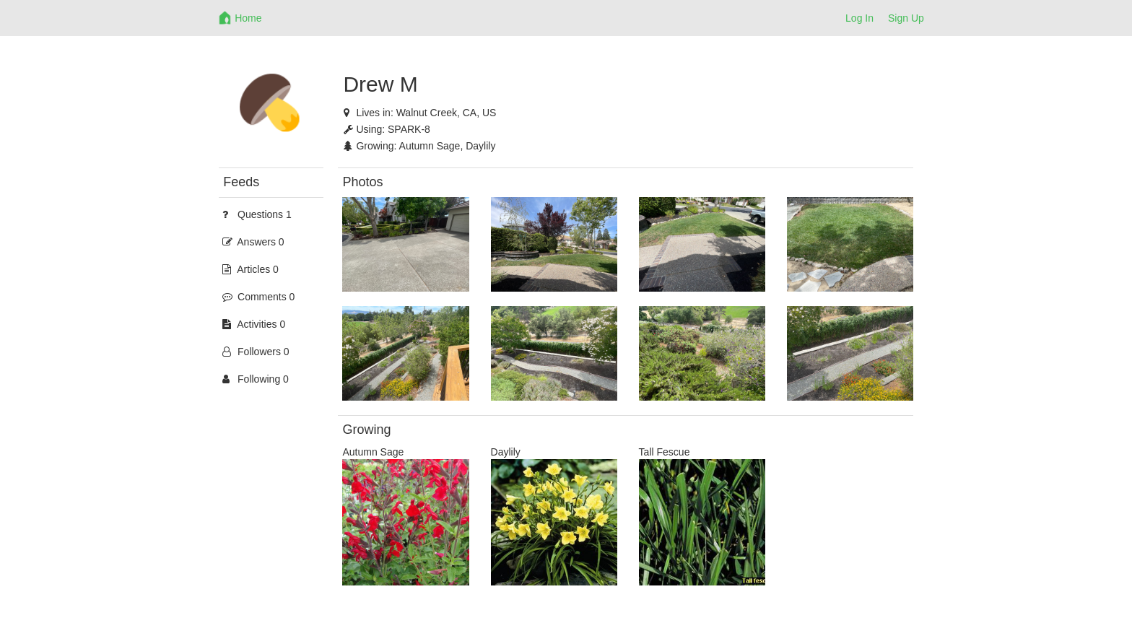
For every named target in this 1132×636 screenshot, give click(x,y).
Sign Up (906, 18)
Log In (859, 18)
